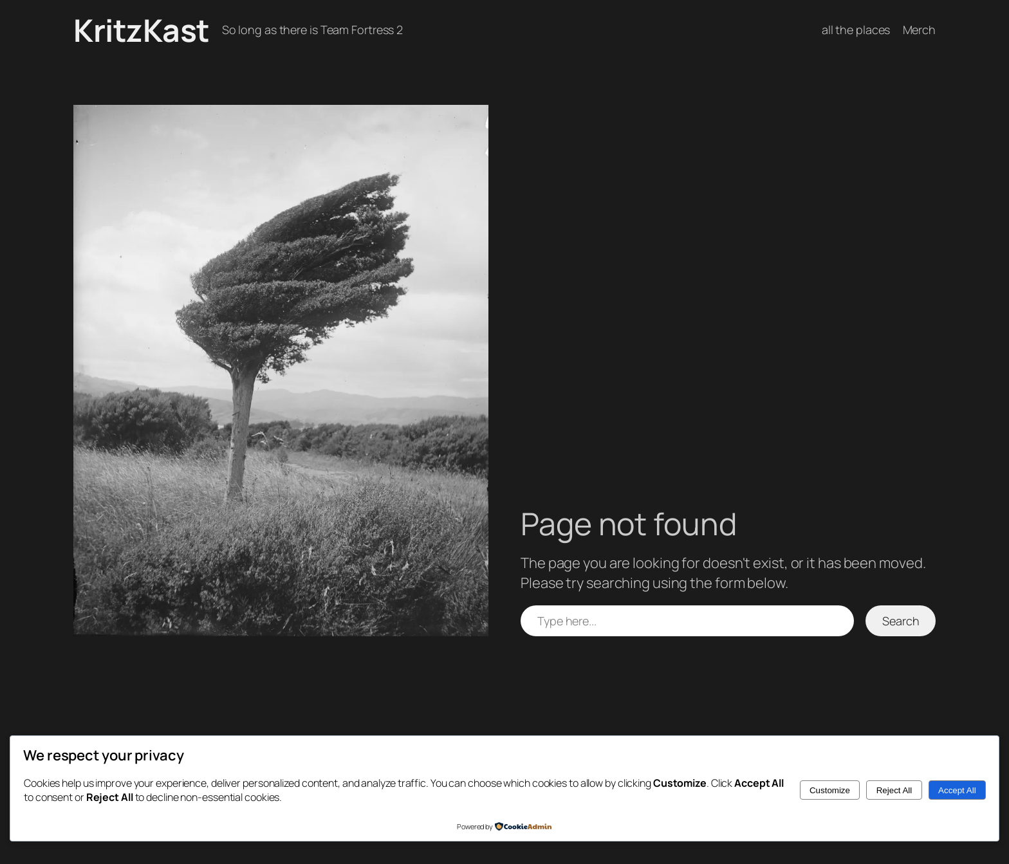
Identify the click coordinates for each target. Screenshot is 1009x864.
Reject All (894, 790)
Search (900, 621)
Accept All (957, 790)
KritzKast (141, 30)
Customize (830, 790)
